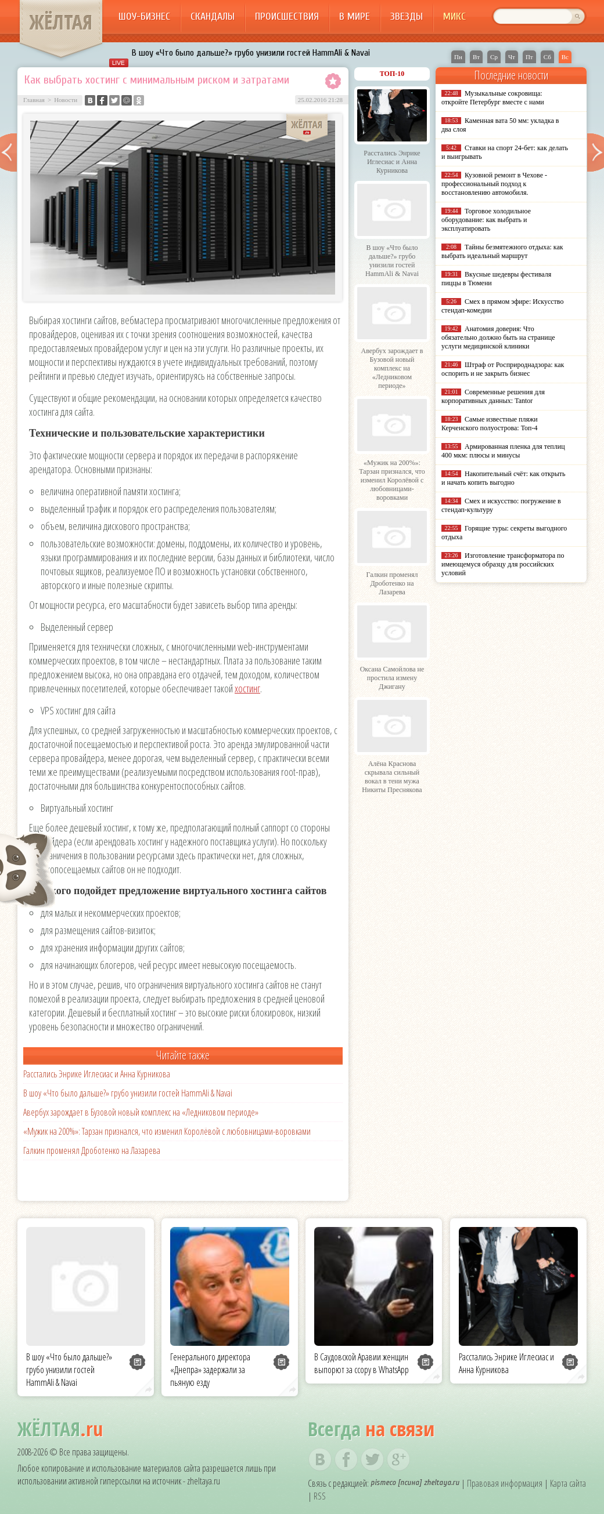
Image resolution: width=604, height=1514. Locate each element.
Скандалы (212, 16)
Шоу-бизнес (144, 16)
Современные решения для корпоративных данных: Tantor (493, 396)
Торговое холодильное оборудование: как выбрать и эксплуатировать (486, 220)
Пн (458, 56)
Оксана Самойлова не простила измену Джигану (392, 678)
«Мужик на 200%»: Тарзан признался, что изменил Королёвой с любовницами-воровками (167, 1131)
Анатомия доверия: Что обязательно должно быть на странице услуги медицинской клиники (498, 337)
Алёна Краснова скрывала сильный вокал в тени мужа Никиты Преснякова (392, 777)
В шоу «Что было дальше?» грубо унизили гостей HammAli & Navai (251, 53)
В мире (354, 16)
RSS (320, 1496)
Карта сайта (568, 1483)
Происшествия (287, 16)
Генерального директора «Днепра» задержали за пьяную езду (210, 1369)
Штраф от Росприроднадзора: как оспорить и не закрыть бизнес (502, 369)
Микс (454, 16)
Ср (494, 56)
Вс (565, 56)
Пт (529, 56)
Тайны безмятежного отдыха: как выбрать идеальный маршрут (502, 251)
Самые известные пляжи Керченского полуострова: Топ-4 (489, 423)
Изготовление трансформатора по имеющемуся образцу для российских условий (503, 564)
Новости (65, 99)
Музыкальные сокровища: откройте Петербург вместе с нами (492, 97)
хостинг (247, 688)
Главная (34, 99)
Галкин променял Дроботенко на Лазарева (91, 1150)
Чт (511, 56)
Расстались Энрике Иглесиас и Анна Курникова (96, 1074)
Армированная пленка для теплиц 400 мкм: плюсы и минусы (503, 450)
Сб (547, 56)
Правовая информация (504, 1483)
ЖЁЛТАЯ (61, 22)
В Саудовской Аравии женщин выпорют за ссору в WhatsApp (361, 1363)
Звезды (406, 16)
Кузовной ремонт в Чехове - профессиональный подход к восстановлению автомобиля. (494, 184)
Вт (476, 56)
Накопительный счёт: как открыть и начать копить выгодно (503, 478)
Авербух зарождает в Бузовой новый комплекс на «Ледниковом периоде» (140, 1112)
